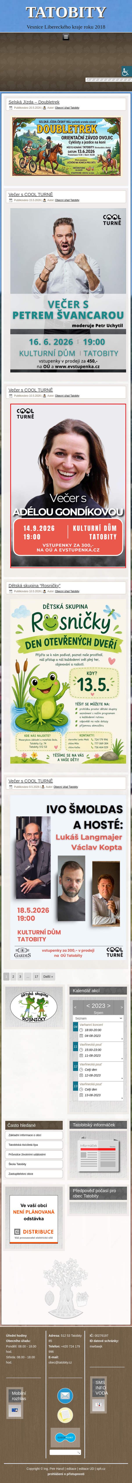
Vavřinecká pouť (91, 1044)
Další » (48, 976)
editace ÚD (86, 1468)
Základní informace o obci (25, 1135)
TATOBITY (66, 12)
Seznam (80, 1018)
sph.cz (100, 1468)
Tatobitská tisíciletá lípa (23, 1144)
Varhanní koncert (91, 1025)
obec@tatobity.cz (60, 1362)
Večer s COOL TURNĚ (31, 194)
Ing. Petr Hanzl (54, 1468)
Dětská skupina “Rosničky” (35, 585)
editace (71, 1468)
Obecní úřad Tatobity (67, 107)
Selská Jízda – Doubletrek (34, 102)
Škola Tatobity (17, 1164)
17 (36, 976)
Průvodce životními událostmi (27, 1154)
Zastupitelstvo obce (21, 1173)
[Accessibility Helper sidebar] (126, 71)
